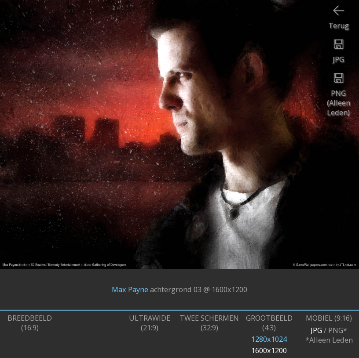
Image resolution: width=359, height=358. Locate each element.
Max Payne (130, 289)
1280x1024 (269, 339)
